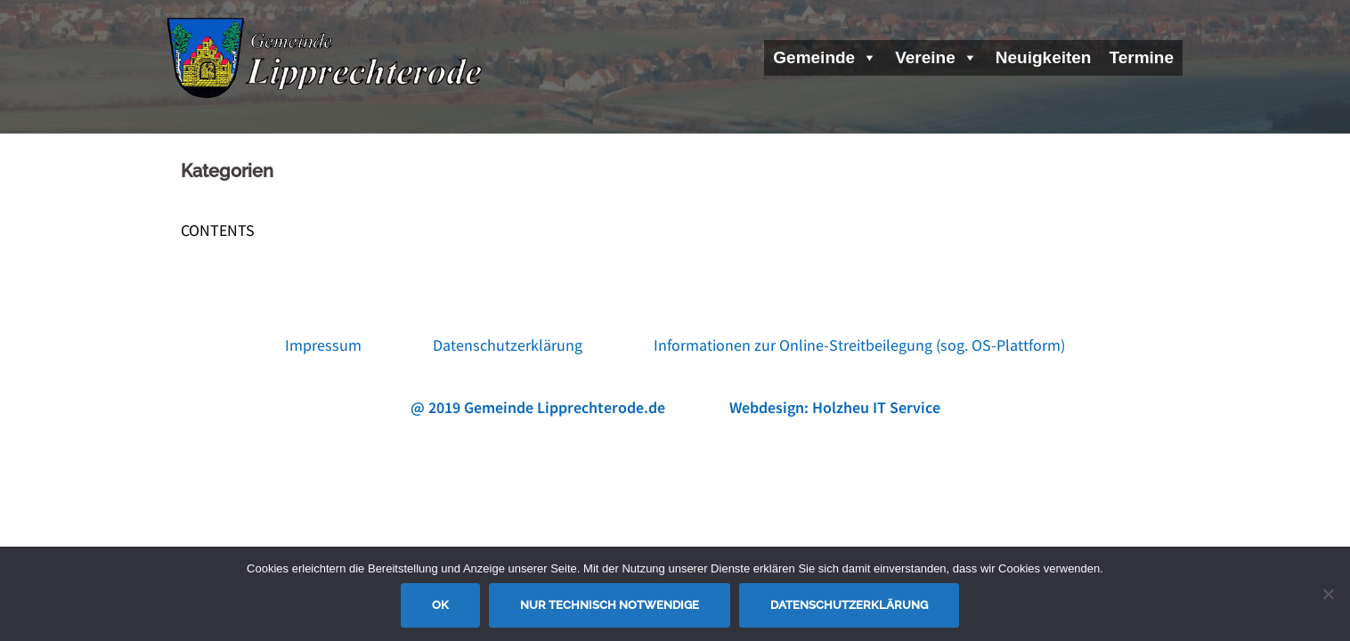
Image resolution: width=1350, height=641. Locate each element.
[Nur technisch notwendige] (1328, 594)
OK (440, 605)
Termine (1141, 57)
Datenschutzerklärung (507, 345)
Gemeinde (825, 57)
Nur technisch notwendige (609, 605)
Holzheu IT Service (876, 407)
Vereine (936, 57)
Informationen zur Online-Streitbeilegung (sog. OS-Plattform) (859, 345)
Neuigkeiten (1044, 57)
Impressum (323, 345)
